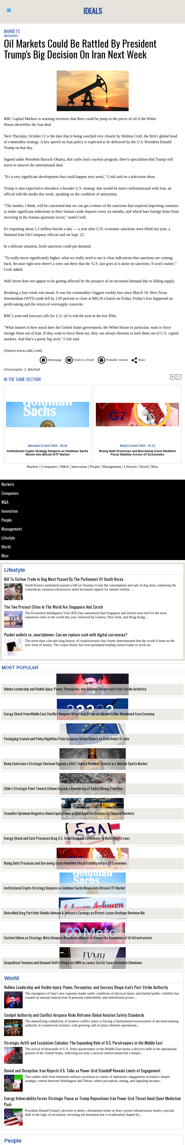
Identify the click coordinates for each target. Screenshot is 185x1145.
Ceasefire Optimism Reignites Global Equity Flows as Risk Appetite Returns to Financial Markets (64, 813)
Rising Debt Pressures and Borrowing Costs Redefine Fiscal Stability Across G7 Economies (61, 863)
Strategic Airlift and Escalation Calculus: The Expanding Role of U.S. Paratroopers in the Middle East (83, 1043)
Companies (10, 493)
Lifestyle (8, 538)
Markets (7, 484)
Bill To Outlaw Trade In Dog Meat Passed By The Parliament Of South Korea (63, 579)
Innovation (9, 511)
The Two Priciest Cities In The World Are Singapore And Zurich (53, 607)
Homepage (45, 360)
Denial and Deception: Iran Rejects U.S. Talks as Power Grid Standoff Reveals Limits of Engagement (82, 1070)
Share (144, 360)
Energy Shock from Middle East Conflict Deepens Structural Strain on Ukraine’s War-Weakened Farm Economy (73, 713)
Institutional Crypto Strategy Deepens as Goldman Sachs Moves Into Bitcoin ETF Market (59, 887)
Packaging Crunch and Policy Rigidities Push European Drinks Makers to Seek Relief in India (61, 738)
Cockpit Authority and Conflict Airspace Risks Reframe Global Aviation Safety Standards (74, 1015)
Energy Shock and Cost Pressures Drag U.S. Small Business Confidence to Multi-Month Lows (61, 838)
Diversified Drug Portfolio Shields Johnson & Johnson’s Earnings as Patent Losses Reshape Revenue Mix (68, 912)
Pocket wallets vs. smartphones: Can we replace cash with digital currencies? (65, 635)
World (6, 547)
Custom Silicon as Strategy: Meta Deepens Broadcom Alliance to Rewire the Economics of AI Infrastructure (71, 937)
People (6, 520)
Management (11, 529)
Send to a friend (78, 360)
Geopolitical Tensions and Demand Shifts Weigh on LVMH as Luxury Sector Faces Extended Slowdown (67, 962)
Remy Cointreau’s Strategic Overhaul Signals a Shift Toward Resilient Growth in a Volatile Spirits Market (69, 763)
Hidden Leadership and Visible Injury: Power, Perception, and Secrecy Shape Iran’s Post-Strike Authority (69, 688)
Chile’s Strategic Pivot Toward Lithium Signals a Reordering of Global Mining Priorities (58, 788)
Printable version (115, 360)
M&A (4, 502)
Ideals (92, 10)
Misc (5, 556)
